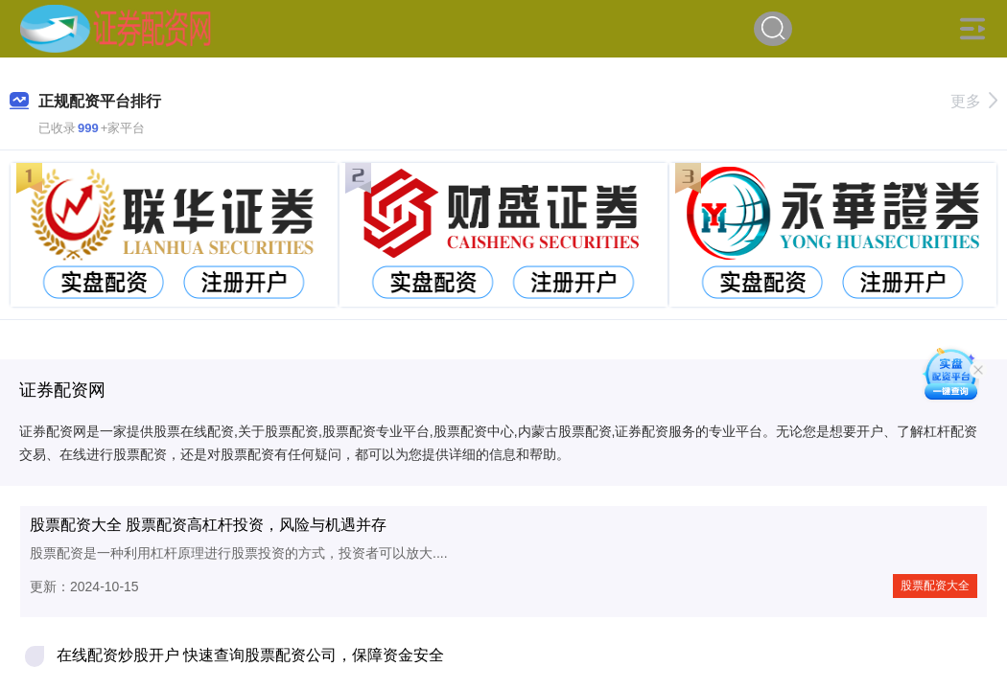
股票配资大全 (935, 585)
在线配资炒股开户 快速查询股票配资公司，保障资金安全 (250, 655)
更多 (973, 101)
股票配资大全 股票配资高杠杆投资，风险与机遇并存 (208, 525)
